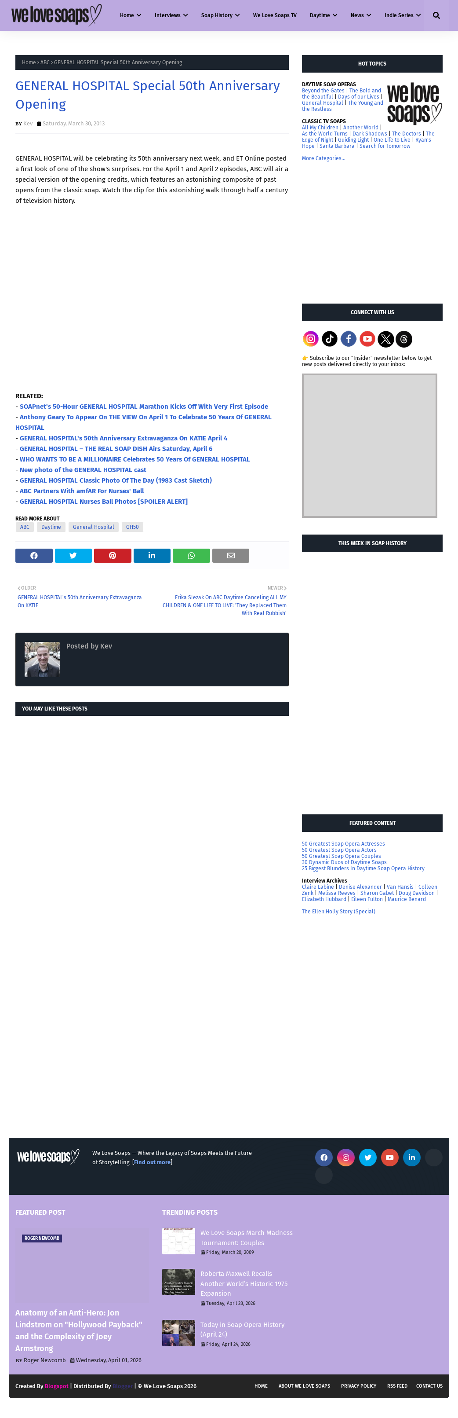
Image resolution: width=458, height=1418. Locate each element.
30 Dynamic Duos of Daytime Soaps (344, 862)
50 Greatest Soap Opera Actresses (343, 844)
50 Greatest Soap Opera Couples (341, 856)
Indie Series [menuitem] (399, 15)
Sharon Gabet (377, 893)
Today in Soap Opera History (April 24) (242, 1330)
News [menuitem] (357, 15)
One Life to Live (392, 140)
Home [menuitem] (127, 15)
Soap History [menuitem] (217, 15)
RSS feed (397, 1386)
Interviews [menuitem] (168, 15)
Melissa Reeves (337, 893)
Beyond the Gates (323, 91)
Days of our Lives (358, 97)
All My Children (320, 128)
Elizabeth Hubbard (324, 899)
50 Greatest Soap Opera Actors (339, 850)
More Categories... (323, 158)
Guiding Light (353, 140)
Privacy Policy (358, 1386)
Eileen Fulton (367, 899)
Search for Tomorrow (385, 146)
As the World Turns (325, 134)
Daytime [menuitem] (320, 15)
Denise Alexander (360, 887)
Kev (28, 123)
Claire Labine (318, 887)
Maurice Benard (407, 899)
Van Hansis (400, 887)
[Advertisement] (368, 232)
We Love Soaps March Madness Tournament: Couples (246, 1238)
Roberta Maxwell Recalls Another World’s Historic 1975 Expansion (244, 1283)
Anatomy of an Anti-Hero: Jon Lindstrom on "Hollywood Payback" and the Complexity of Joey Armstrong (78, 1330)
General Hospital (93, 527)
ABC (45, 62)
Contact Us (429, 1386)
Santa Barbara (337, 146)
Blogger (123, 1386)
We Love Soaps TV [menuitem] (275, 15)
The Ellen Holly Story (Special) (338, 912)
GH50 (132, 527)
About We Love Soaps (304, 1386)
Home (29, 62)
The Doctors (406, 134)
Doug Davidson (417, 893)
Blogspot (57, 1386)
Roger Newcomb (45, 1360)
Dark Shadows (370, 134)
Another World (360, 128)
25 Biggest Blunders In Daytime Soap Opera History (363, 868)
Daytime (51, 527)
